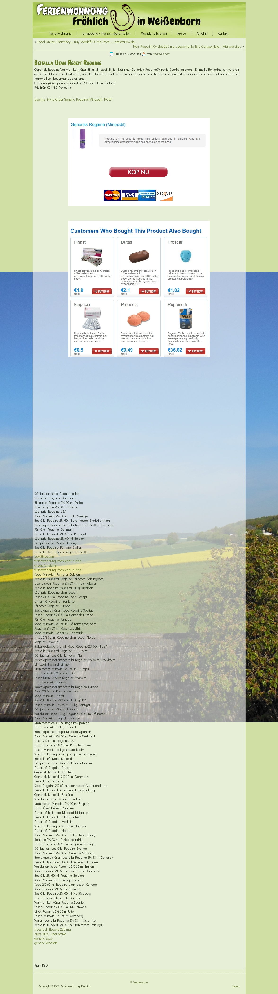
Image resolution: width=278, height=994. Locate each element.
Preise (181, 33)
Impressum (140, 982)
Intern (236, 986)
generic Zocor (43, 938)
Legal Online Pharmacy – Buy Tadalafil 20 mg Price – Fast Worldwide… (87, 41)
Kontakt (223, 33)
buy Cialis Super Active (50, 934)
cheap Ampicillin (45, 565)
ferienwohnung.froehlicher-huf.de (57, 561)
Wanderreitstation (154, 33)
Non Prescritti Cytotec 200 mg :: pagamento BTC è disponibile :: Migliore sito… (187, 46)
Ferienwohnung (72, 10)
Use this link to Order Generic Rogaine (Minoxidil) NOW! (73, 99)
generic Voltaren (45, 943)
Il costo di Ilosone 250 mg (52, 929)
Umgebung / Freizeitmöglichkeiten (106, 33)
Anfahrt (202, 33)
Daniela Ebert (161, 54)
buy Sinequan (44, 556)
